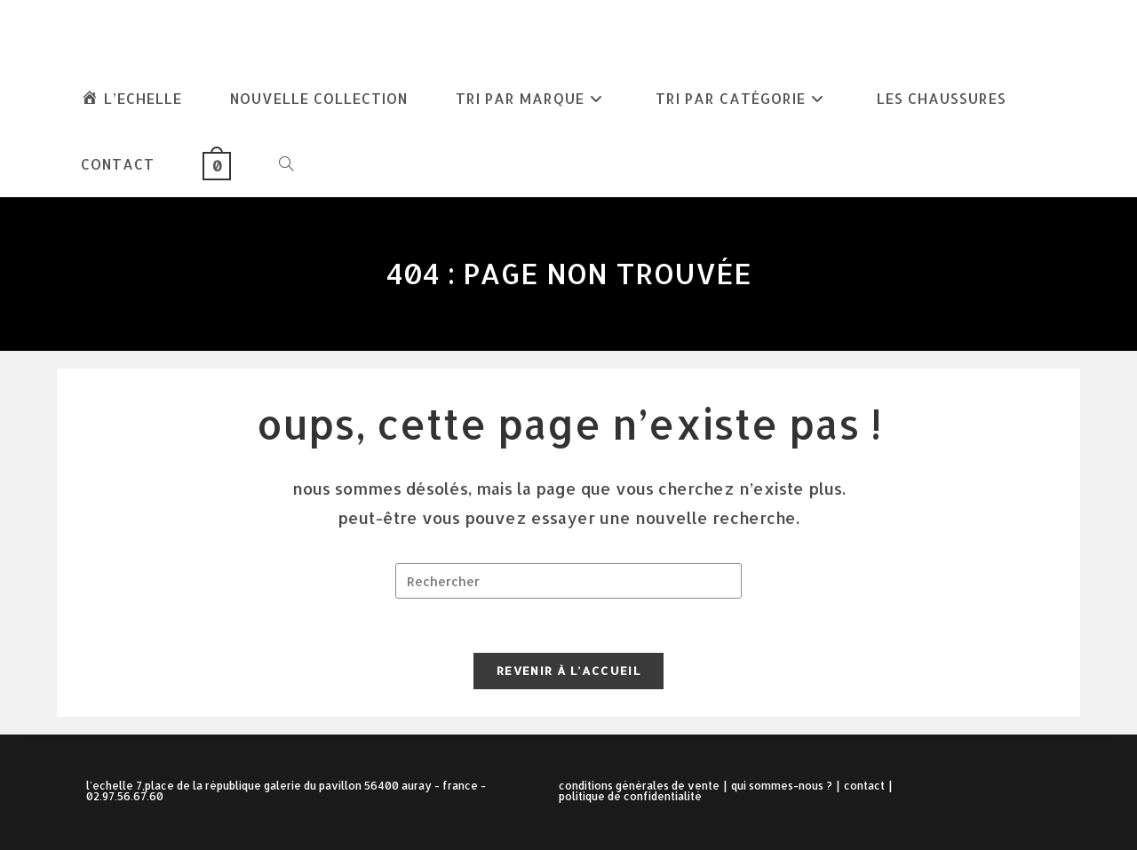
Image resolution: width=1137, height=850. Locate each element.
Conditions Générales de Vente (639, 785)
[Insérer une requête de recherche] (568, 581)
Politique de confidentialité (630, 796)
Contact (864, 785)
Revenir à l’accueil (568, 670)
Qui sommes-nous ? (781, 785)
